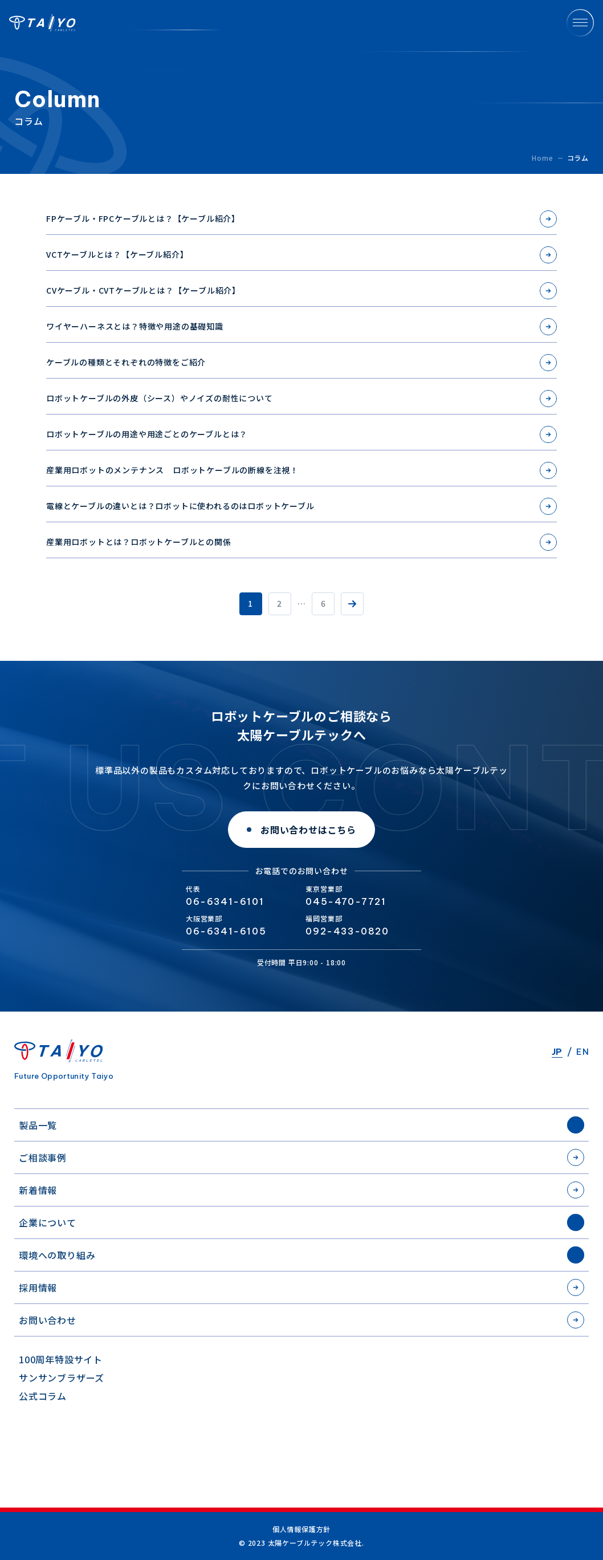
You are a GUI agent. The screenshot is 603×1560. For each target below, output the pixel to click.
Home (542, 157)
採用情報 (38, 1287)
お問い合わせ (47, 1320)
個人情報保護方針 (301, 1529)
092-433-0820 (347, 931)
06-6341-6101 (225, 901)
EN (582, 1051)
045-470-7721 (345, 901)
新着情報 (38, 1190)
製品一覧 (38, 1125)
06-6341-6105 (226, 931)
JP (557, 1051)
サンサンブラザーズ (61, 1377)
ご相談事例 (43, 1157)
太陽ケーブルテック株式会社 (42, 22)
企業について (47, 1222)
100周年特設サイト (61, 1359)
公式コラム (43, 1395)
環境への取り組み (57, 1255)
